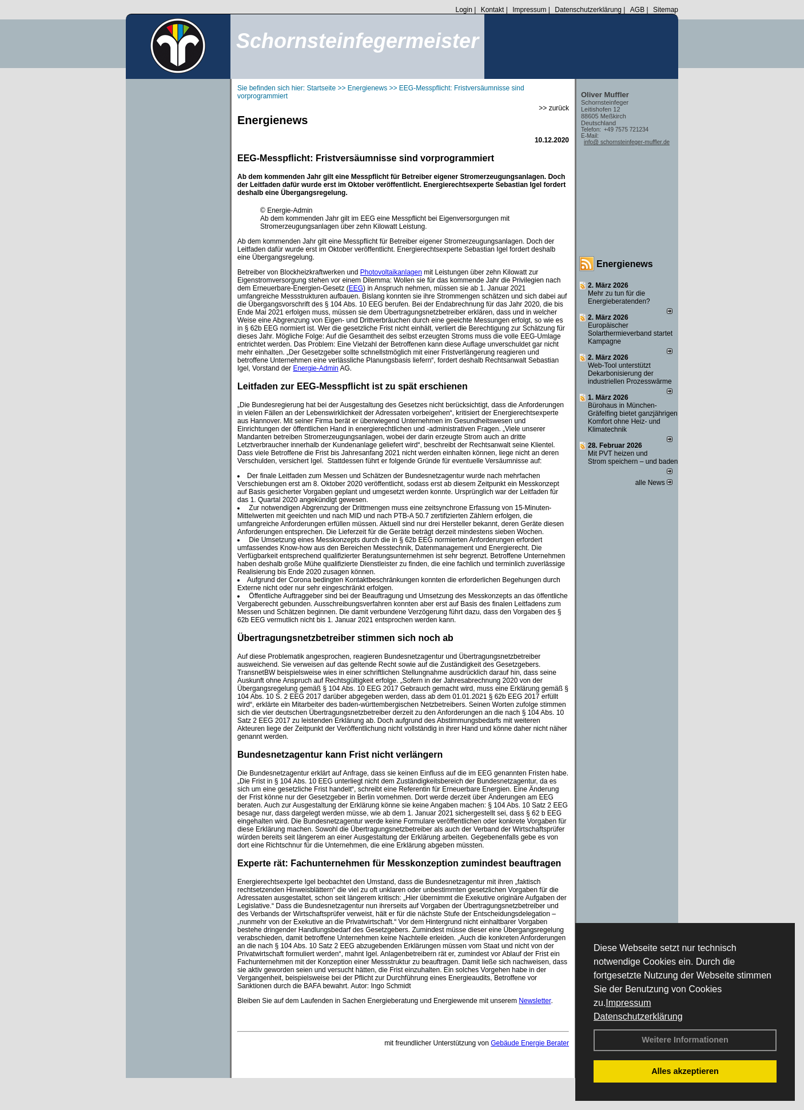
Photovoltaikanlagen (391, 272)
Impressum (628, 1003)
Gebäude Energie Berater (530, 1043)
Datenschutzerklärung (638, 1016)
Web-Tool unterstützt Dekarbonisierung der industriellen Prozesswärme (630, 373)
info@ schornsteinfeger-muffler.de (627, 142)
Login (463, 10)
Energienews (624, 264)
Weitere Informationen (685, 1039)
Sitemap (665, 10)
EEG (356, 288)
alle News (653, 483)
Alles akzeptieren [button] (685, 1071)
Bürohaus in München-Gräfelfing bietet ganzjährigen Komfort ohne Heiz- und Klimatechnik (633, 417)
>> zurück (554, 108)
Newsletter (535, 1001)
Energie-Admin (315, 368)
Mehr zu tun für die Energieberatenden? (619, 297)
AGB (637, 10)
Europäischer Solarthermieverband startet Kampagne (630, 333)
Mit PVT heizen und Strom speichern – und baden (633, 457)
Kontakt (492, 10)
